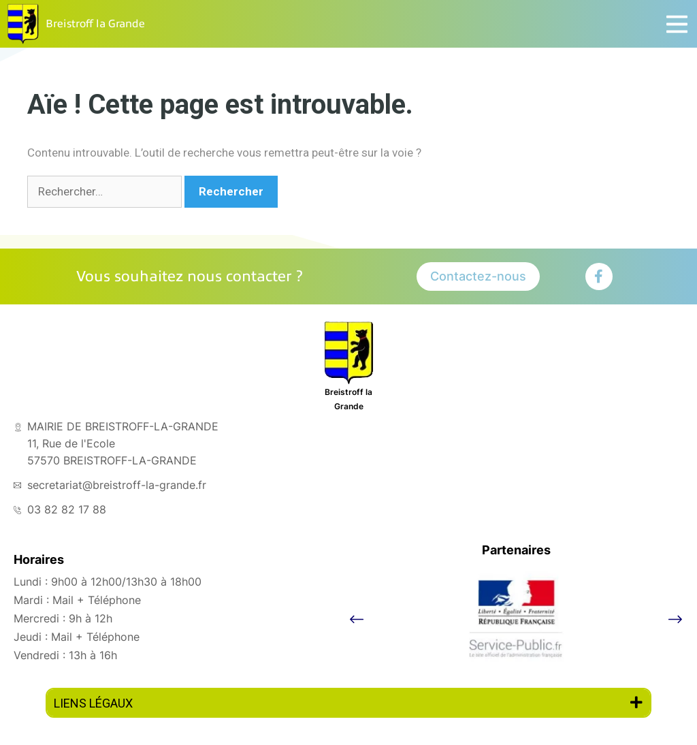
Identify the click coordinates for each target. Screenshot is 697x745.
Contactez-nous (478, 276)
